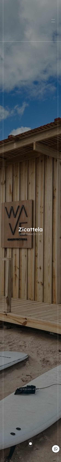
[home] (17, 20)
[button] (53, 20)
